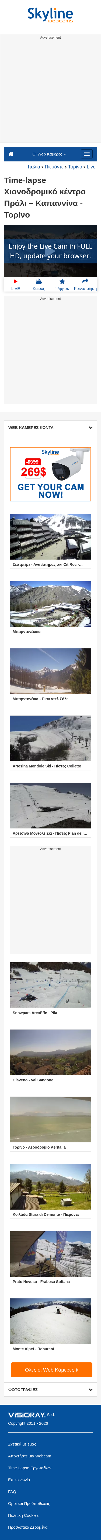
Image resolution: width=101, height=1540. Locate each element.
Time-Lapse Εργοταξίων (29, 1467)
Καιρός (39, 284)
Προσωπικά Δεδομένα (27, 1527)
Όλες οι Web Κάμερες (51, 1370)
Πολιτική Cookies (23, 1515)
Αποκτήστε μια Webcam (29, 1456)
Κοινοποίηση (85, 284)
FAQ (12, 1491)
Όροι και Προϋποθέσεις (29, 1503)
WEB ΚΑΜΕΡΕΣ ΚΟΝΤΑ (50, 427)
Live (91, 167)
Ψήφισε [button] (62, 284)
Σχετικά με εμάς (22, 1444)
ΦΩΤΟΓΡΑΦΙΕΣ (50, 1389)
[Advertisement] (50, 92)
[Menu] (87, 153)
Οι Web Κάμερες (49, 154)
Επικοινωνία (19, 1479)
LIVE (15, 284)
